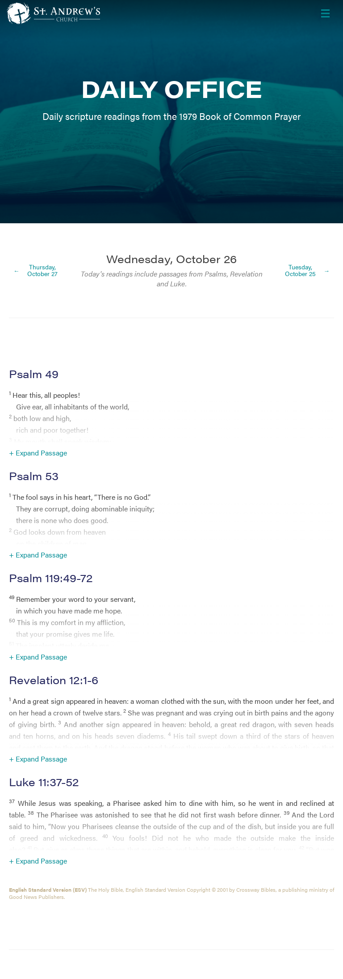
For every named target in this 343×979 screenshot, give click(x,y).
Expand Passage (41, 452)
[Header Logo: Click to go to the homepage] (78, 13)
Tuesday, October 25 (300, 270)
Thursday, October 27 (42, 270)
